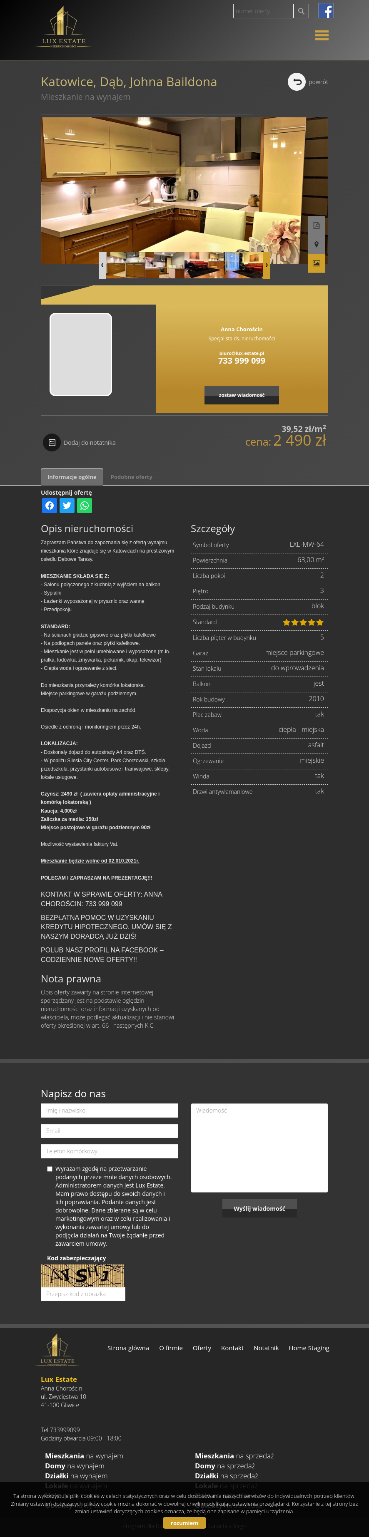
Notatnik (266, 1348)
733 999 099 (241, 360)
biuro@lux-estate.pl (241, 353)
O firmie (171, 1348)
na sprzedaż (234, 1455)
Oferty (202, 1348)
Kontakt (232, 1348)
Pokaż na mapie (320, 221)
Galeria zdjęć (320, 240)
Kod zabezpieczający (76, 1258)
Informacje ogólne (72, 477)
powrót (318, 82)
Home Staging (309, 1348)
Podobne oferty (131, 477)
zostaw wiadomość (242, 395)
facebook (326, 10)
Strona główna (128, 1348)
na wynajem (84, 1455)
